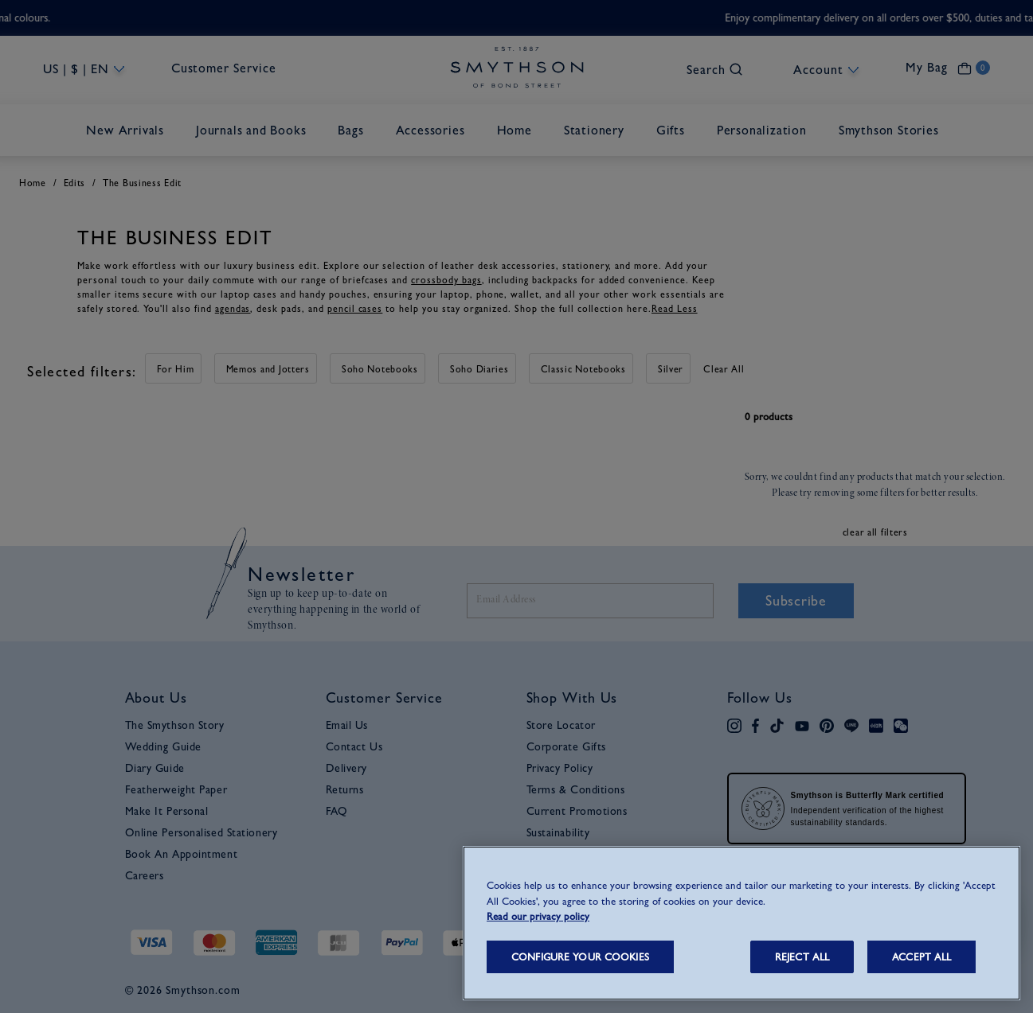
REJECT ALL (802, 957)
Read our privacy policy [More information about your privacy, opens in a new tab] (538, 916)
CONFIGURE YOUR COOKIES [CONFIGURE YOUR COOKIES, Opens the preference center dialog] (580, 957)
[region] (741, 923)
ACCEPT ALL (921, 957)
